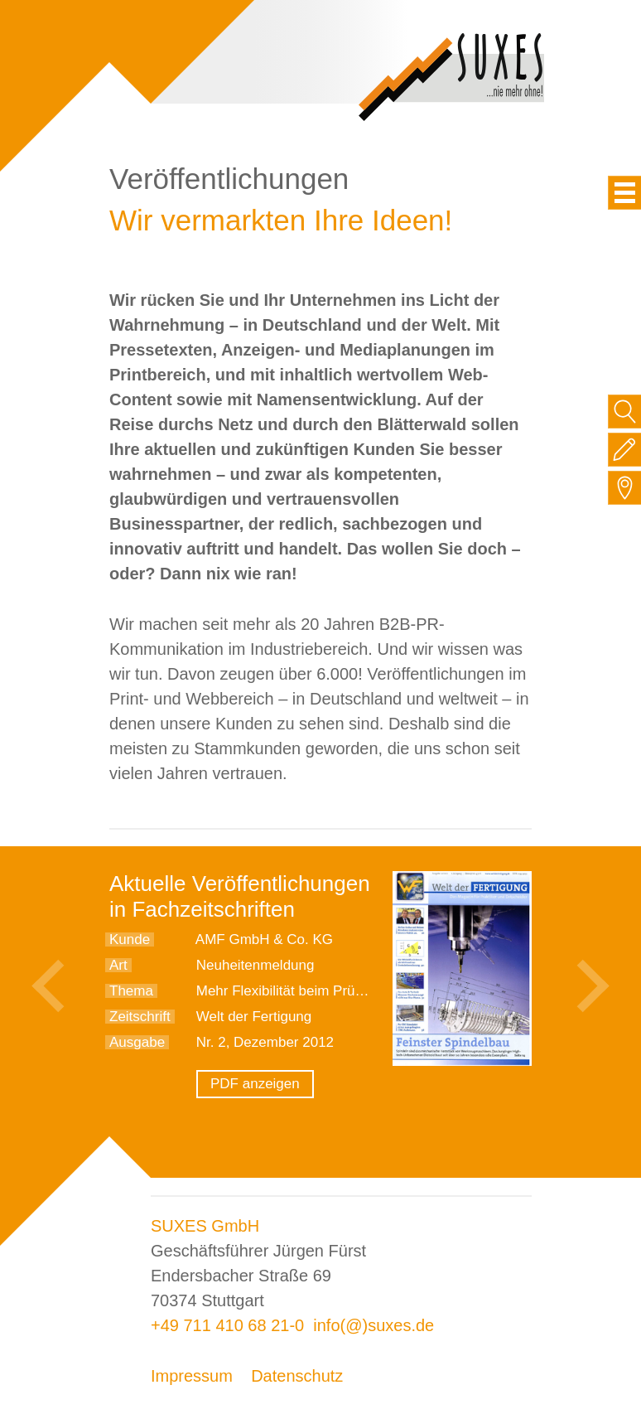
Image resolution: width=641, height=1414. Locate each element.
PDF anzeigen (255, 1084)
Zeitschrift (140, 1017)
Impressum (192, 1376)
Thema (131, 991)
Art (118, 965)
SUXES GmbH (205, 1226)
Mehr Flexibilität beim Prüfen (285, 991)
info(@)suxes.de (373, 1325)
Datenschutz (297, 1376)
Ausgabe (137, 1042)
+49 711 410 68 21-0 (227, 1325)
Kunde (129, 939)
